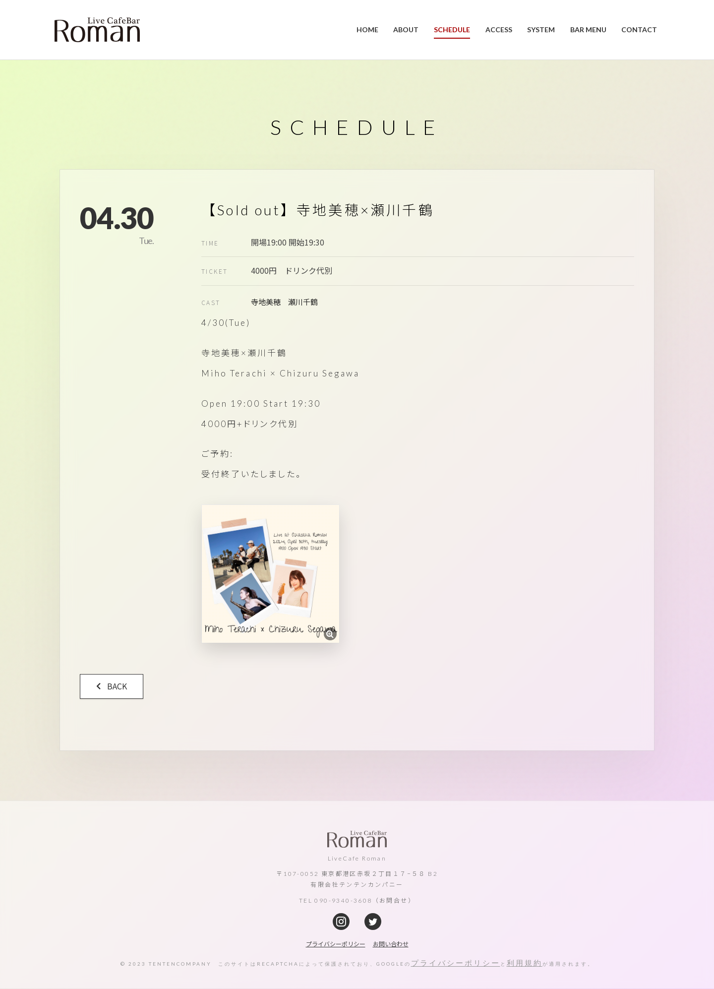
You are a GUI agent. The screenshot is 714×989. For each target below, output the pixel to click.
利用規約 (524, 962)
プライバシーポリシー (455, 962)
